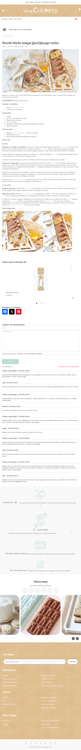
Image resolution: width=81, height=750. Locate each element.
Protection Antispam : (22, 354)
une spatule (43, 149)
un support (13, 201)
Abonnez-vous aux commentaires (69, 366)
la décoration (50, 201)
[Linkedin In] (56, 590)
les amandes (64, 147)
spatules (69, 199)
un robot (53, 163)
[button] (3, 11)
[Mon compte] (77, 10)
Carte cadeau (4, 19)
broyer (54, 154)
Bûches (22, 46)
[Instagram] (25, 590)
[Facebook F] (31, 590)
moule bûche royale (18, 179)
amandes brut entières (18, 107)
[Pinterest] (50, 590)
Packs (15, 19)
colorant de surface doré (16, 205)
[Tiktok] (37, 590)
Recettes (11, 19)
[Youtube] (44, 590)
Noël (26, 46)
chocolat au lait (16, 133)
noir (25, 133)
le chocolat (28, 188)
